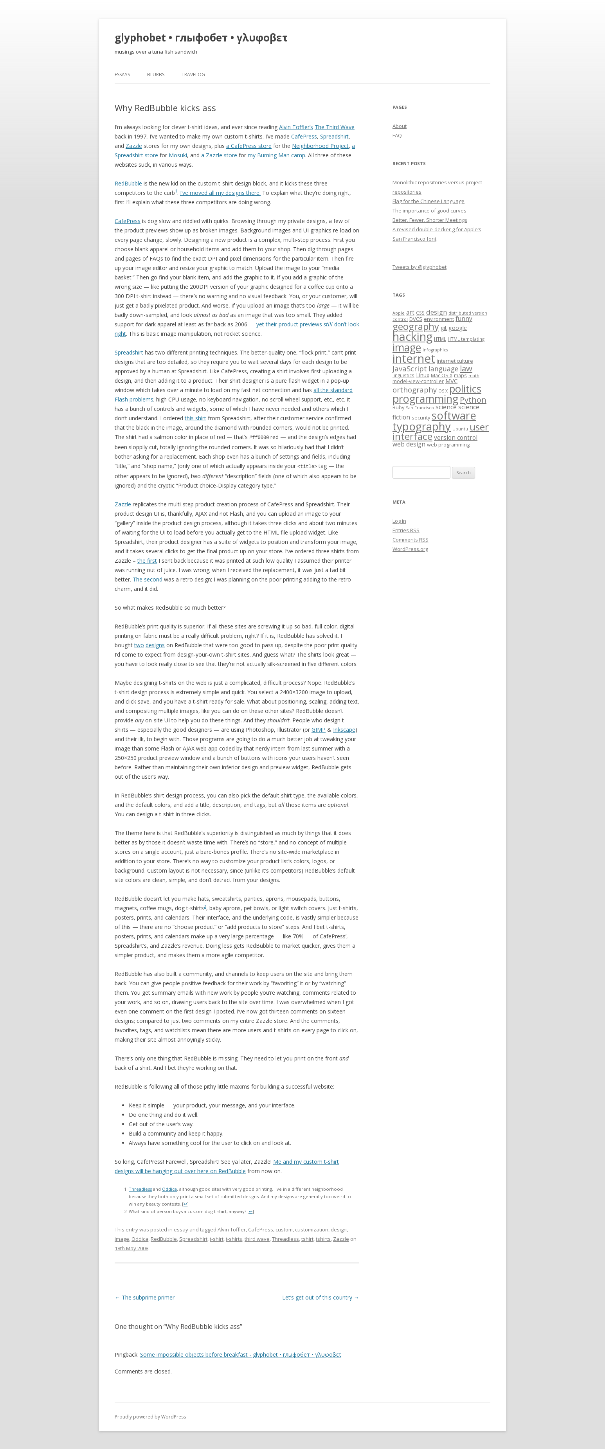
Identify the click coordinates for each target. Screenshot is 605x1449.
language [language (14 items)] (443, 368)
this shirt (195, 418)
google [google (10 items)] (457, 327)
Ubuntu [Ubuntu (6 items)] (460, 429)
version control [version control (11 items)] (455, 438)
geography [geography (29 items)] (416, 326)
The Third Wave (335, 127)
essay (181, 1228)
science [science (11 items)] (446, 407)
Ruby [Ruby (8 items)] (398, 407)
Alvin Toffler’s (296, 127)
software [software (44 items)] (454, 415)
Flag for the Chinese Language (429, 201)
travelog (193, 74)
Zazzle (134, 145)
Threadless (140, 1188)
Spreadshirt (334, 136)
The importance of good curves (429, 210)
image (122, 1238)
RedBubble (128, 183)
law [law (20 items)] (466, 368)
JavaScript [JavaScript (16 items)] (410, 368)
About (400, 126)
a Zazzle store (219, 155)
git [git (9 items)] (444, 327)
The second (147, 578)
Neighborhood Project (320, 145)
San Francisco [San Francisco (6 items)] (420, 407)
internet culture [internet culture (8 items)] (455, 360)
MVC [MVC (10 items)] (451, 381)
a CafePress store (249, 145)
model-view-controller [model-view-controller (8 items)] (418, 381)
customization (311, 1228)
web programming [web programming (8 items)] (448, 444)
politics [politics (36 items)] (465, 389)
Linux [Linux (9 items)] (422, 375)
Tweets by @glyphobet (420, 266)
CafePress (304, 136)
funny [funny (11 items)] (464, 319)
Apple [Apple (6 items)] (399, 313)
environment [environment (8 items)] (439, 318)
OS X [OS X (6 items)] (443, 391)
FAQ (397, 135)
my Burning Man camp (276, 155)
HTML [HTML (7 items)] (440, 339)
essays (122, 74)
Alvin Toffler (232, 1228)
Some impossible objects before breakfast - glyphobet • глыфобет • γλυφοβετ (240, 1353)
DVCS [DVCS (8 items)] (415, 318)
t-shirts (234, 1238)
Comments (411, 539)
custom (284, 1228)
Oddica (169, 1188)
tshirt (307, 1238)
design (339, 1228)
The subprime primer (145, 1296)
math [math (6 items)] (473, 375)
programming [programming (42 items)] (425, 398)
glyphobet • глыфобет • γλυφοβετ (201, 38)
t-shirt (216, 1238)
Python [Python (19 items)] (473, 399)
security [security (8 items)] (421, 417)
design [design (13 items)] (436, 312)
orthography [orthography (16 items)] (415, 389)
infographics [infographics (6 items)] (435, 350)
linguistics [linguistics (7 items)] (403, 375)
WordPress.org (410, 549)
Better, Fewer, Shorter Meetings (430, 219)
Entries (406, 530)
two (139, 644)
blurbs (155, 74)
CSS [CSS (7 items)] (420, 313)
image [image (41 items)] (407, 347)
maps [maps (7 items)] (460, 375)
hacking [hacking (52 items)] (412, 336)
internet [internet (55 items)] (414, 358)
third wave (257, 1238)
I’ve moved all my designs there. (220, 192)
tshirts (323, 1238)
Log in (399, 520)
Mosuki (178, 155)
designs (155, 644)
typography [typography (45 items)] (422, 426)
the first (147, 559)
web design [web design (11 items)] (409, 444)
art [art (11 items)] (410, 312)
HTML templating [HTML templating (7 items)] (466, 339)
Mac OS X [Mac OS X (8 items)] (441, 375)
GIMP (319, 729)
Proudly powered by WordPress (150, 1416)
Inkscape (344, 729)
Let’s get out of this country (320, 1296)
